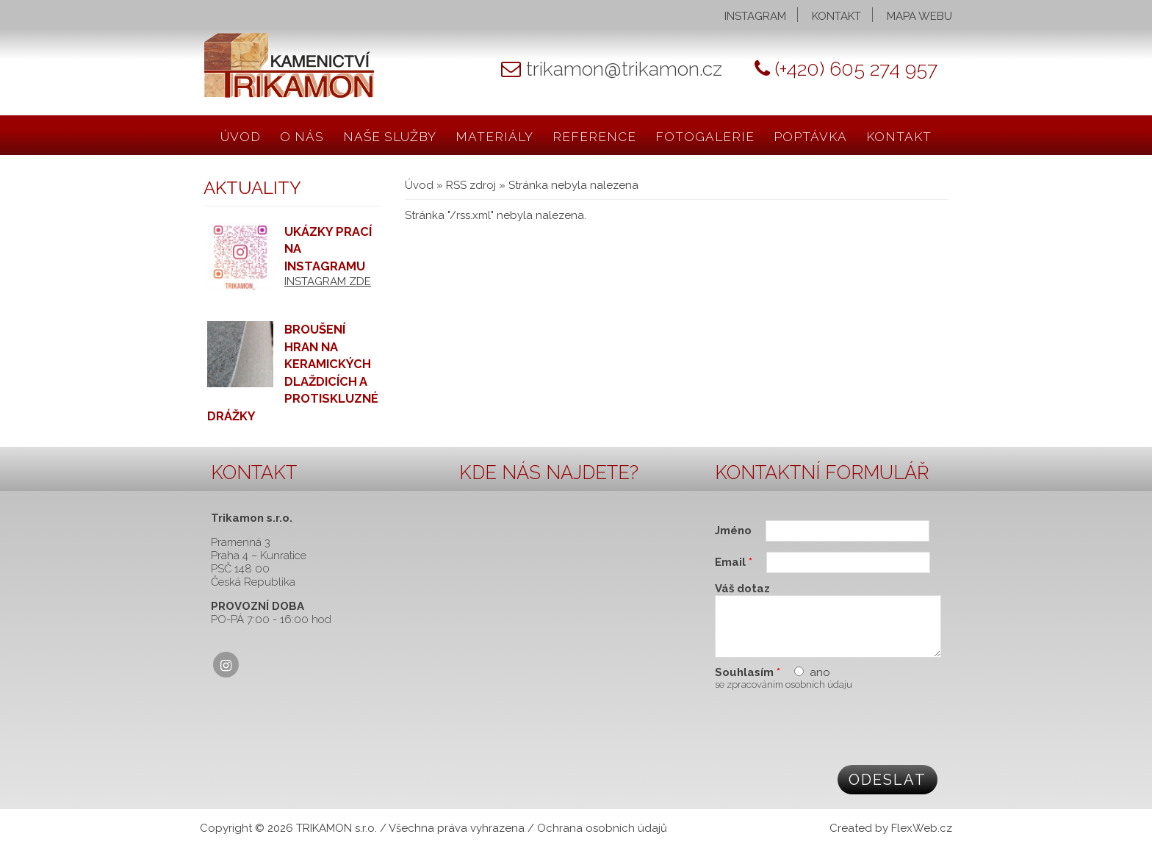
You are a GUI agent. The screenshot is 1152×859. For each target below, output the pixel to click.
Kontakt (836, 16)
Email (733, 562)
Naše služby (389, 136)
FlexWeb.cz (921, 839)
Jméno (735, 530)
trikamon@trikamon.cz (624, 68)
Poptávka (810, 136)
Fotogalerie (705, 136)
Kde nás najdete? (548, 472)
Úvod (240, 136)
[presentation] (826, 737)
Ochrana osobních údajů (602, 839)
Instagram (755, 16)
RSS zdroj (471, 185)
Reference (594, 136)
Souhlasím (747, 683)
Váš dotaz (742, 588)
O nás (302, 136)
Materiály (494, 136)
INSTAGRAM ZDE (327, 281)
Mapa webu (919, 16)
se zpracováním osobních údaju (783, 695)
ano (820, 683)
